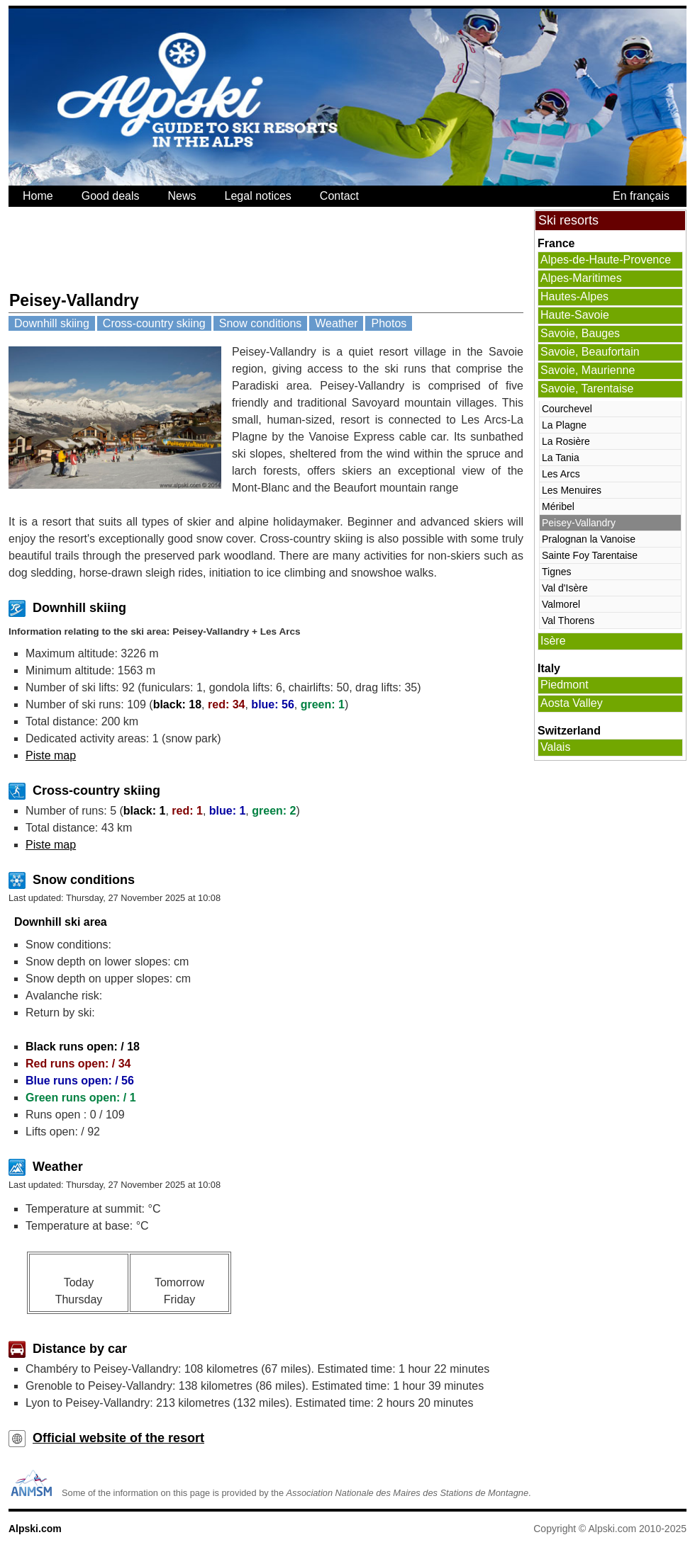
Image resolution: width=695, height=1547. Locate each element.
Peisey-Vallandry (579, 522)
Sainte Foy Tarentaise (590, 555)
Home (38, 196)
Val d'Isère (565, 588)
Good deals (111, 196)
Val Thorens (568, 620)
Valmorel (561, 604)
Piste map (51, 755)
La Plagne (564, 425)
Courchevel (567, 408)
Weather (336, 323)
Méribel (558, 506)
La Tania (560, 457)
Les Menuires (571, 490)
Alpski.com (35, 1528)
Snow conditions (260, 323)
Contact (339, 196)
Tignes (557, 571)
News (182, 196)
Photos (388, 323)
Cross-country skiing (154, 323)
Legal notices (258, 196)
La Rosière (566, 441)
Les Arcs (561, 474)
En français (641, 196)
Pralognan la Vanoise (588, 539)
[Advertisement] (267, 248)
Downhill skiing (51, 323)
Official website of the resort (118, 1438)
